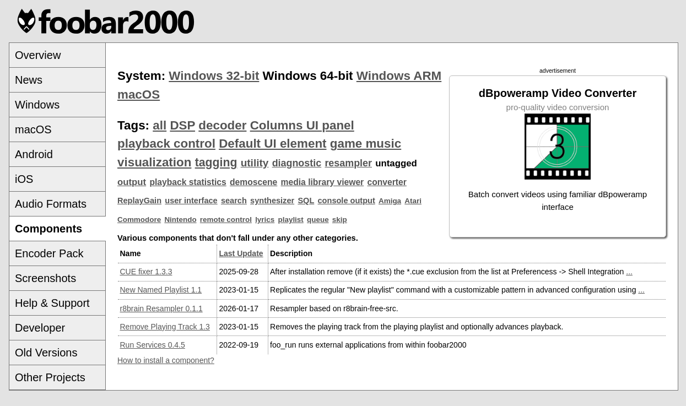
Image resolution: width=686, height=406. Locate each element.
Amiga (390, 201)
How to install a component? (165, 360)
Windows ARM (398, 76)
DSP (182, 125)
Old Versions (46, 353)
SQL (306, 200)
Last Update (241, 253)
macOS (33, 129)
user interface (191, 200)
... (629, 271)
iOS (24, 179)
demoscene (253, 182)
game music (365, 143)
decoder (222, 125)
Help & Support (52, 303)
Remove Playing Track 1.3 (165, 326)
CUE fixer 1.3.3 (146, 271)
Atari (413, 201)
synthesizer (272, 200)
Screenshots (45, 278)
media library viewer (322, 182)
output (131, 182)
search (234, 200)
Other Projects (50, 377)
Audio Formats (51, 204)
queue (318, 219)
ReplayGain (139, 200)
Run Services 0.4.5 (152, 344)
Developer (40, 328)
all (159, 125)
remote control (226, 219)
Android (34, 154)
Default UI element (272, 143)
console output (346, 200)
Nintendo (180, 219)
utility (255, 163)
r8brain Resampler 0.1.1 (161, 308)
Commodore (139, 219)
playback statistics (187, 182)
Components (48, 229)
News (28, 80)
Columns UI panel (302, 125)
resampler (348, 163)
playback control (166, 143)
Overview (38, 55)
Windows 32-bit (214, 76)
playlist (291, 219)
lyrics (264, 219)
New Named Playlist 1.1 (161, 289)
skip (339, 219)
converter (386, 182)
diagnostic (297, 163)
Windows (37, 105)
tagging (216, 162)
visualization (154, 162)
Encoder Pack (49, 253)
